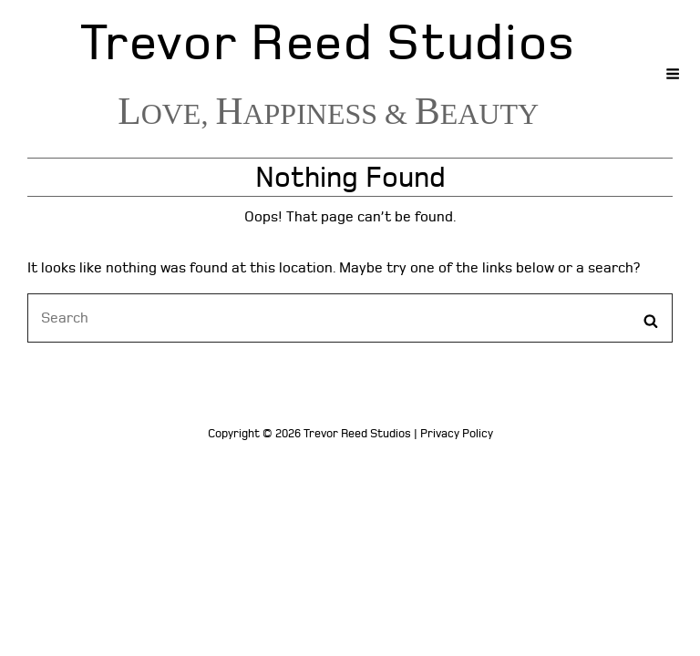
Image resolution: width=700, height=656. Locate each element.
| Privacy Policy (453, 433)
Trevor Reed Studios (328, 43)
